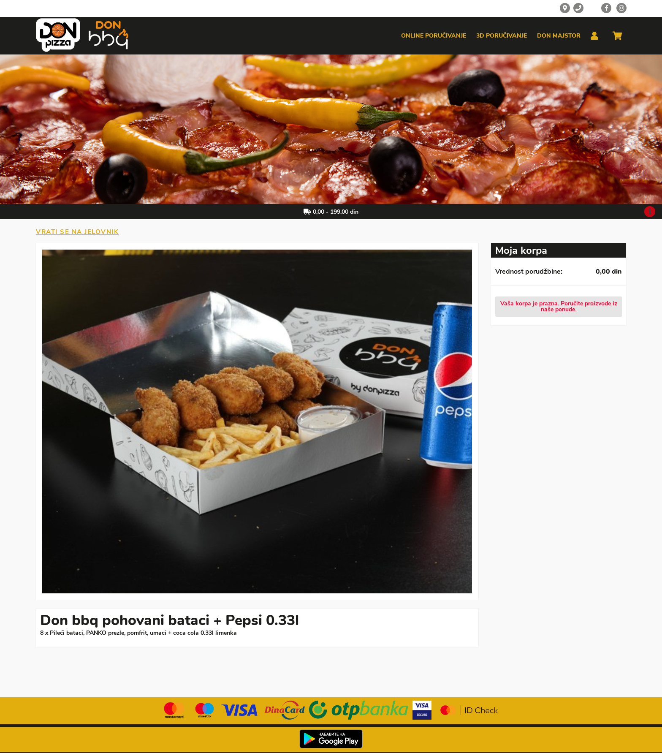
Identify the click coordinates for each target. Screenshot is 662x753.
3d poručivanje (501, 36)
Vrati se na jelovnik (77, 232)
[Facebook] (606, 8)
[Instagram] (621, 8)
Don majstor (559, 36)
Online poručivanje (433, 36)
